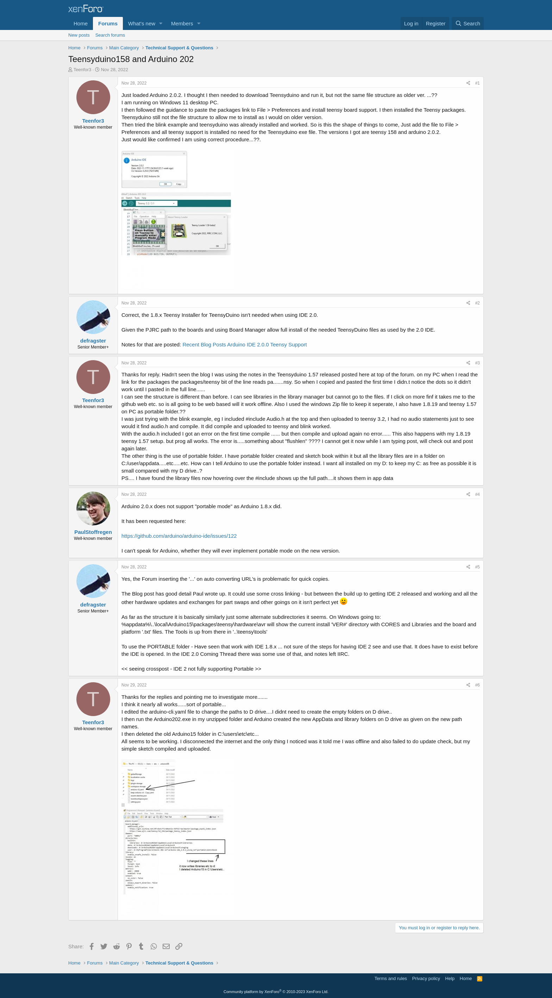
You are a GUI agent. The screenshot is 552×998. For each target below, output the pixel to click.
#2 (477, 303)
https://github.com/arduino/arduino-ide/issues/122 (179, 536)
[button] (161, 23)
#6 (477, 685)
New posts (79, 35)
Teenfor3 (83, 69)
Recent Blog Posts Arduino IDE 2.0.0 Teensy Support (244, 344)
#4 (477, 494)
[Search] (468, 23)
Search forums (110, 35)
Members (182, 23)
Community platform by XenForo (276, 992)
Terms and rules (391, 978)
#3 (477, 363)
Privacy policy (426, 978)
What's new (141, 23)
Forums (108, 23)
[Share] (468, 83)
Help (450, 978)
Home (81, 23)
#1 (477, 83)
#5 (477, 567)
